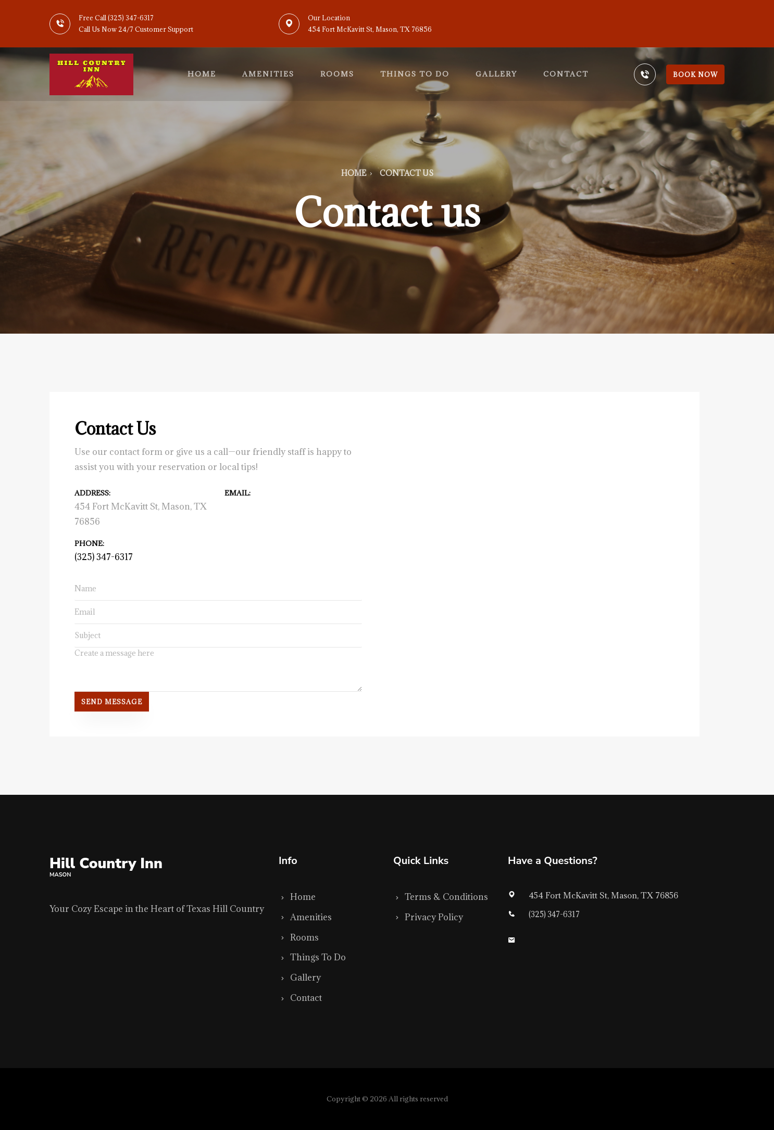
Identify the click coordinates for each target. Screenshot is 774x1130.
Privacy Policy (428, 917)
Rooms (337, 74)
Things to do (415, 74)
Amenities (268, 74)
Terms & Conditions (440, 897)
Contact (566, 74)
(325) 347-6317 (103, 557)
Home (202, 74)
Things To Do (312, 957)
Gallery (496, 74)
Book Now (695, 74)
